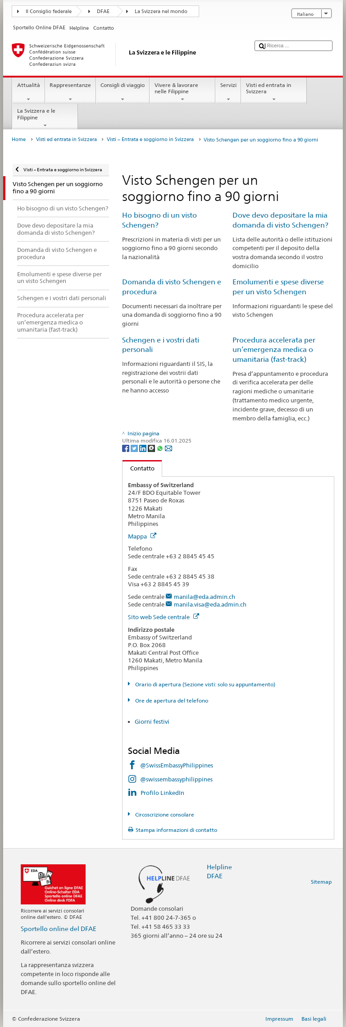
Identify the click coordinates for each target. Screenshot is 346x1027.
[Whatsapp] (160, 447)
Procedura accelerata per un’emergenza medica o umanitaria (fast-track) (273, 350)
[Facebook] (126, 447)
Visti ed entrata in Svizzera (273, 92)
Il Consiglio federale (49, 11)
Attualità (28, 92)
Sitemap (321, 881)
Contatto (139, 468)
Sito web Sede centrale (163, 617)
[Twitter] (135, 447)
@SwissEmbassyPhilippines (176, 765)
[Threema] (152, 447)
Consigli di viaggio (122, 92)
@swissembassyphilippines (176, 779)
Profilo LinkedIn (162, 792)
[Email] (168, 447)
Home (19, 139)
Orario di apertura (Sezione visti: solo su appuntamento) (204, 684)
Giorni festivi (152, 721)
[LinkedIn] (143, 447)
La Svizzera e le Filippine (45, 118)
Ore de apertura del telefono (171, 700)
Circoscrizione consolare (164, 814)
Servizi (228, 92)
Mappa (142, 536)
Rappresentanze (71, 92)
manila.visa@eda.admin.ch (210, 604)
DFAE (103, 11)
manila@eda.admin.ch (204, 596)
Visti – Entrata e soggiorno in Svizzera (150, 139)
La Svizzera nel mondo (161, 11)
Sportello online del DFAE (58, 928)
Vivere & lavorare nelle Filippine (182, 92)
